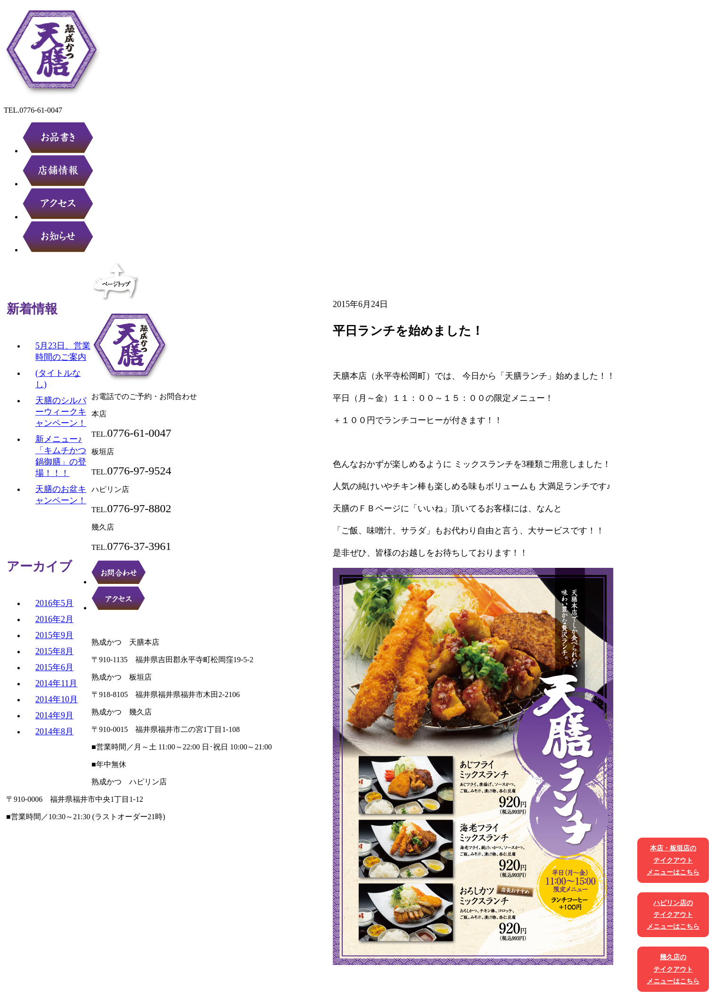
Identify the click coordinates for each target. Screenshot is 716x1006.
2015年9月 (54, 635)
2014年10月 (56, 699)
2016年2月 (54, 619)
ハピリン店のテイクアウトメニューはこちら (673, 914)
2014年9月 (54, 715)
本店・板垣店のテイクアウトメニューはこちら (673, 860)
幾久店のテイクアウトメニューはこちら (673, 969)
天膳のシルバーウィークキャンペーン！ (60, 412)
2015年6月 (54, 667)
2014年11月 (56, 683)
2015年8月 (54, 651)
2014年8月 (54, 731)
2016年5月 (54, 603)
